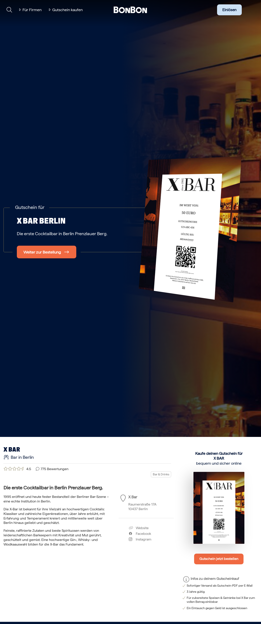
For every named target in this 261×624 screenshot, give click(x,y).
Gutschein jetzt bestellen (218, 559)
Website (139, 528)
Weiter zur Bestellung (42, 252)
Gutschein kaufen (67, 9)
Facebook (140, 534)
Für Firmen (32, 9)
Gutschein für (29, 207)
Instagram (140, 539)
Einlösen (229, 10)
